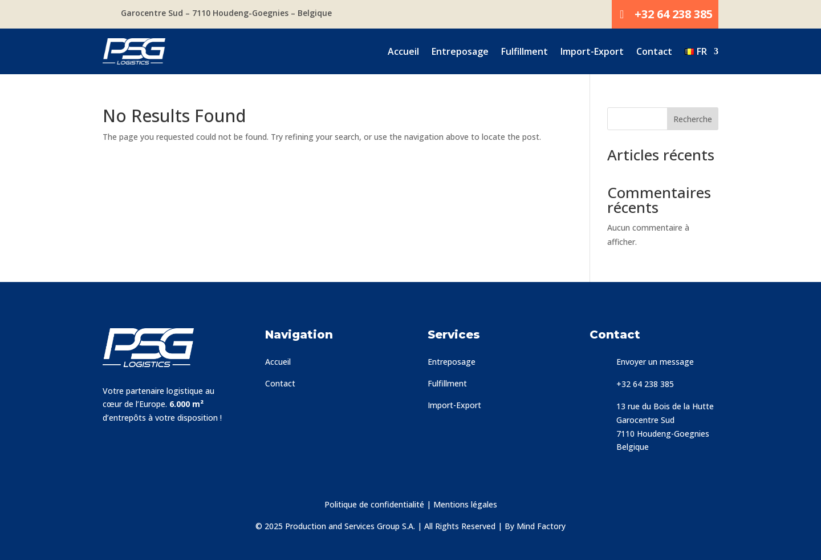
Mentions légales (465, 504)
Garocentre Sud (645, 419)
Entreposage (460, 51)
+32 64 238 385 (674, 14)
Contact (654, 51)
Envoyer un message (655, 361)
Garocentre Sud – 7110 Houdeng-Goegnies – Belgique (226, 12)
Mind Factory (541, 526)
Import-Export (592, 51)
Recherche (692, 119)
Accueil (403, 51)
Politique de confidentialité (374, 504)
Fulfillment (524, 51)
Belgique (632, 446)
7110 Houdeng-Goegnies (662, 433)
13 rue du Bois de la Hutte (665, 406)
